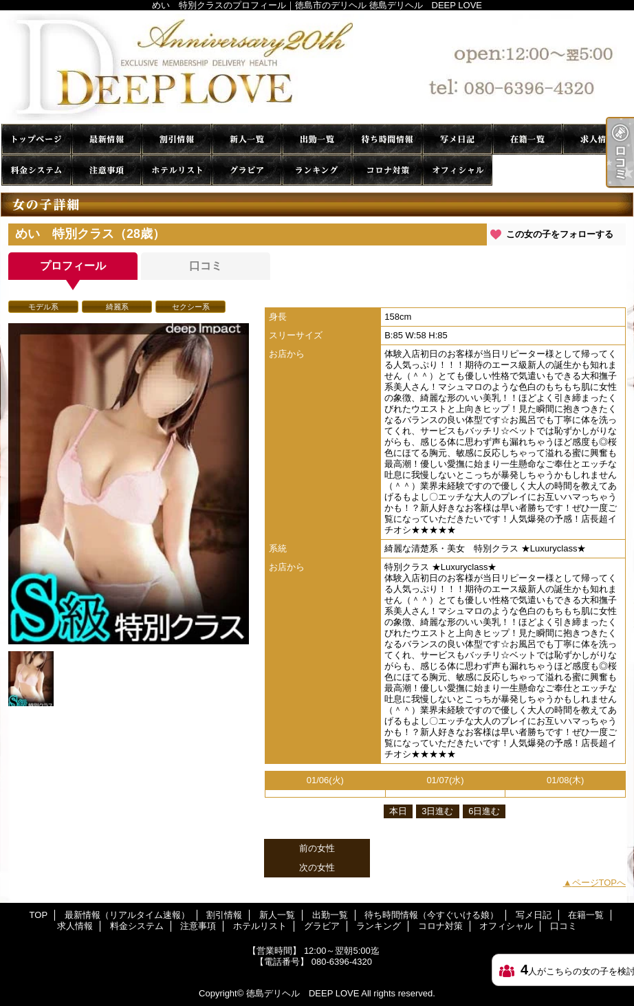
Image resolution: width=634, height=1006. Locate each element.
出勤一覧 (317, 139)
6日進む (484, 811)
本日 (398, 811)
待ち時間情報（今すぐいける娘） (387, 139)
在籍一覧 (527, 139)
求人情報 (597, 139)
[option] (128, 483)
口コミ (527, 170)
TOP (36, 139)
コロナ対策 (387, 170)
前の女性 (317, 848)
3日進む (437, 811)
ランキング (317, 170)
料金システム (36, 170)
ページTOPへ (599, 882)
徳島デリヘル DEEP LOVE (302, 993)
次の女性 (317, 867)
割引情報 (177, 139)
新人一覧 (247, 139)
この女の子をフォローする (559, 234)
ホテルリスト (177, 170)
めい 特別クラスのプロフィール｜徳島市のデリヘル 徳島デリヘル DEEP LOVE (317, 67)
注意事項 (107, 170)
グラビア (247, 170)
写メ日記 (457, 139)
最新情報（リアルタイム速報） (107, 139)
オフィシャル (457, 170)
